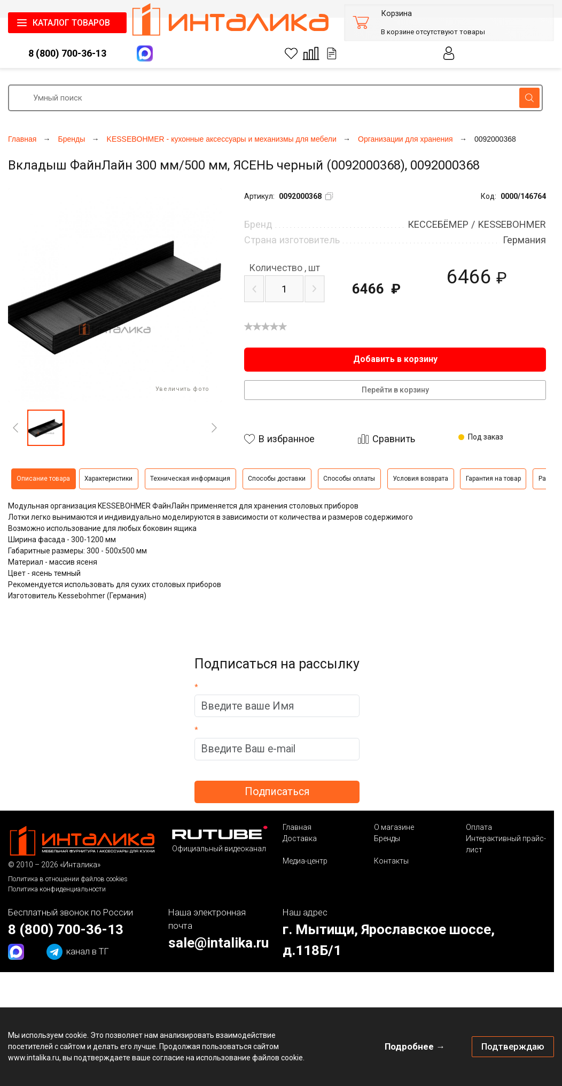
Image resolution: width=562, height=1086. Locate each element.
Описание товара (43, 478)
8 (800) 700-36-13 (67, 53)
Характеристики (108, 478)
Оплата (479, 827)
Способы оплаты (349, 478)
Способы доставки (277, 478)
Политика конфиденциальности (57, 889)
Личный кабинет (449, 53)
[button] (45, 428)
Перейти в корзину (395, 390)
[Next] (214, 427)
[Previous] (15, 427)
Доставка (300, 838)
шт (284, 268)
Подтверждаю (512, 1046)
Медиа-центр (305, 861)
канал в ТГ (77, 952)
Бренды (387, 838)
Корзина (396, 13)
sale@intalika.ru (218, 943)
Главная (297, 827)
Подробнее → (415, 1046)
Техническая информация (190, 478)
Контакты (391, 861)
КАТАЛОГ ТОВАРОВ (71, 23)
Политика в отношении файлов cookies (68, 879)
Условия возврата (420, 478)
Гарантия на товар (493, 478)
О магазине (394, 827)
